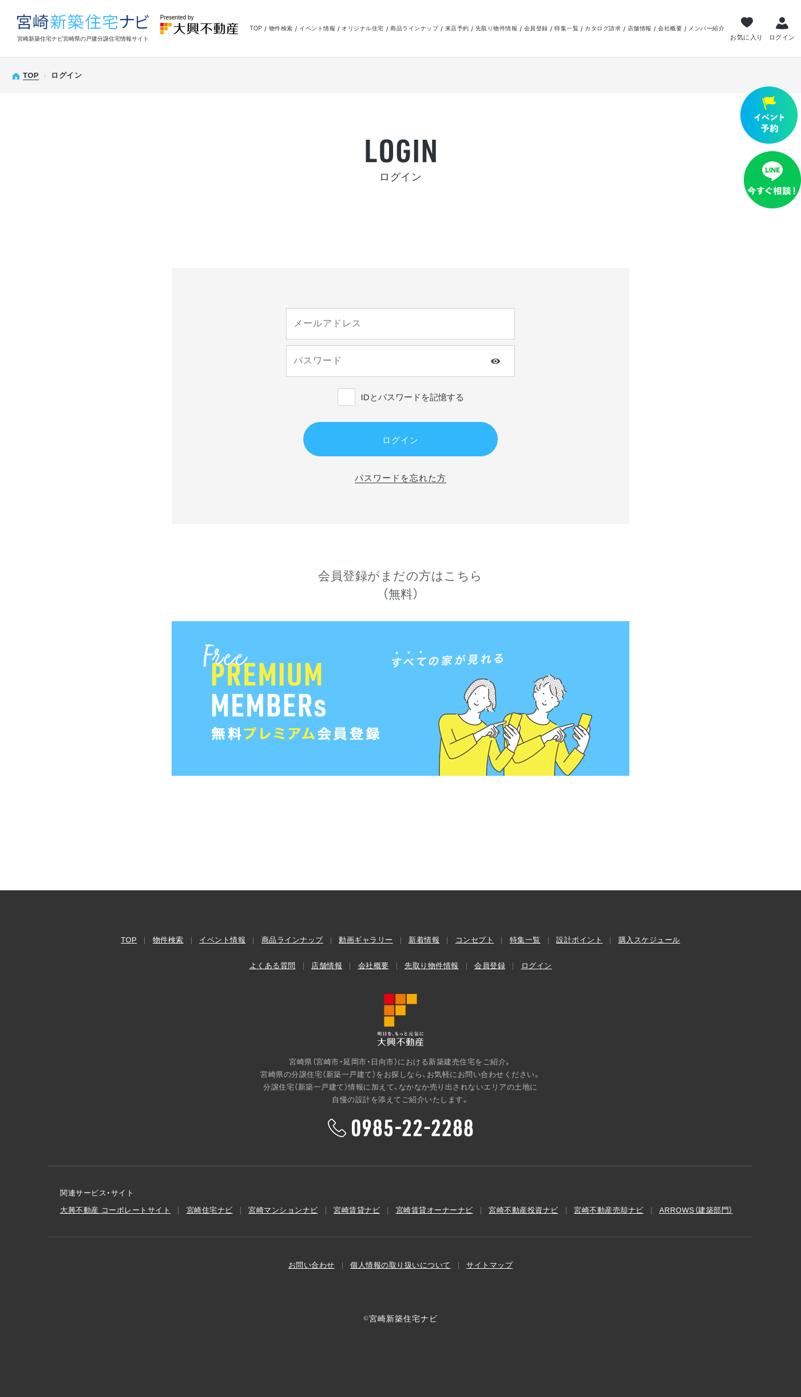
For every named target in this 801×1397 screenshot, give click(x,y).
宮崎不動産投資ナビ (523, 1210)
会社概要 (670, 28)
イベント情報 (317, 28)
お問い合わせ (311, 1265)
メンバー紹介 (706, 28)
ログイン (782, 37)
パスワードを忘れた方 (400, 478)
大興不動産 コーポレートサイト (115, 1210)
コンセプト (474, 940)
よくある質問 (272, 965)
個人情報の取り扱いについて (400, 1265)
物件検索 (281, 28)
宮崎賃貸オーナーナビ (434, 1210)
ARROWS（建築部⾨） (696, 1210)
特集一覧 (566, 28)
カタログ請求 (603, 28)
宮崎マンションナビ (283, 1210)
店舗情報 (640, 28)
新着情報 (424, 940)
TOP (255, 28)
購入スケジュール (649, 940)
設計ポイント (579, 940)
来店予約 (457, 28)
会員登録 (536, 28)
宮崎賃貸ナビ (357, 1210)
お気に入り (746, 37)
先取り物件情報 (496, 28)
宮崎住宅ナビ (210, 1210)
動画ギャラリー (366, 940)
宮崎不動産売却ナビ (609, 1210)
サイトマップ (489, 1265)
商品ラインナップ (414, 28)
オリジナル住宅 (363, 28)
